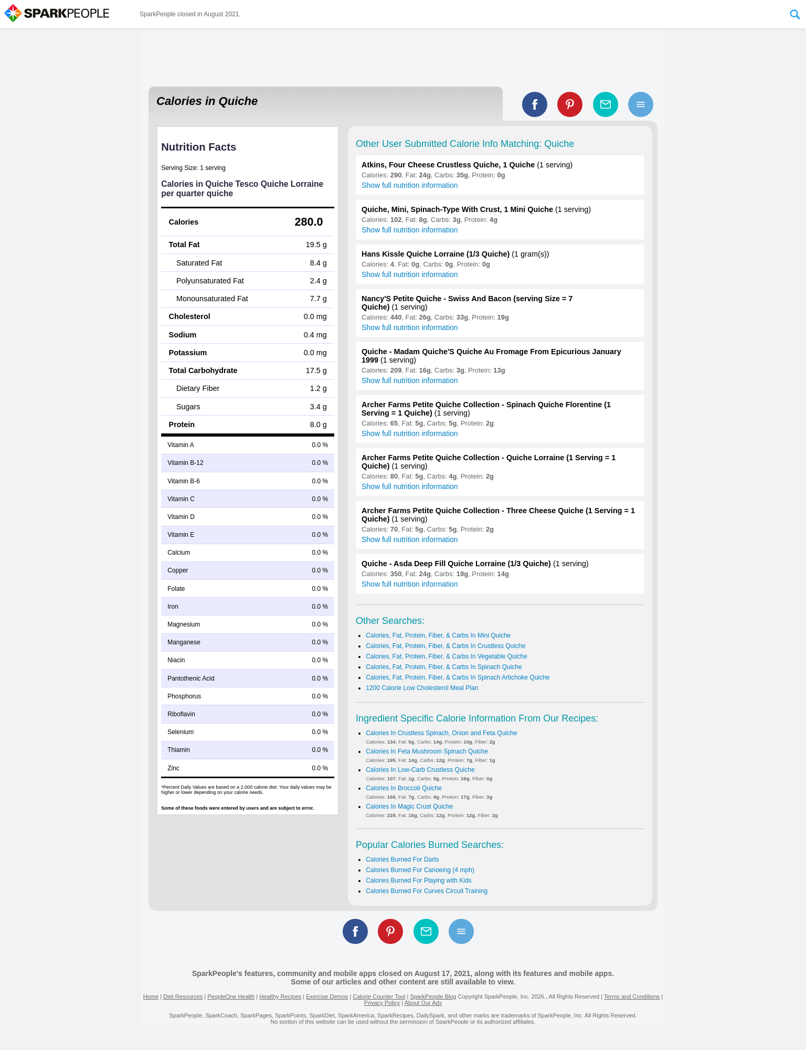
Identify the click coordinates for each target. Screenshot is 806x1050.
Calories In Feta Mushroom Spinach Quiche (427, 751)
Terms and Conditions (632, 996)
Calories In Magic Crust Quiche (409, 806)
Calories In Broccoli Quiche (404, 788)
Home (150, 996)
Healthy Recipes (280, 996)
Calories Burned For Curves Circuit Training (426, 891)
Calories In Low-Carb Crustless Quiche (420, 769)
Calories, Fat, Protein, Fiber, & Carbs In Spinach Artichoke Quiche (457, 677)
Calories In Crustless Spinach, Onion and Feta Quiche (441, 733)
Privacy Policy (382, 1003)
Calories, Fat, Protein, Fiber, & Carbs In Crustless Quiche (445, 646)
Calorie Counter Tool (379, 996)
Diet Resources (183, 996)
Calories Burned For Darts (402, 859)
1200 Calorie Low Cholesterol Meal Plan (422, 688)
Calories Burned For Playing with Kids (418, 880)
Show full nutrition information (410, 185)
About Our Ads (423, 1003)
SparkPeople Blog (433, 996)
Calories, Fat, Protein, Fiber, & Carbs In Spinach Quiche (444, 667)
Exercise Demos (327, 996)
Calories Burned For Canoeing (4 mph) (420, 870)
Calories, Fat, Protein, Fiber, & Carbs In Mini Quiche (438, 635)
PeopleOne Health (230, 996)
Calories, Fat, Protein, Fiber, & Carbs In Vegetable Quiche (446, 656)
